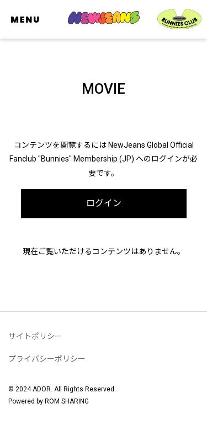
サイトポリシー (35, 336)
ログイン (103, 203)
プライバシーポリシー (47, 358)
